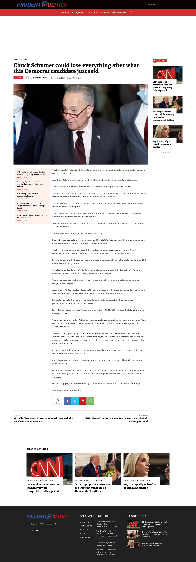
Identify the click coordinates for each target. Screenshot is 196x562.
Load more (167, 153)
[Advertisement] (98, 34)
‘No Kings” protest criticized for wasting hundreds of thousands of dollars (31, 184)
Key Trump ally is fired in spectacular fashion (27, 195)
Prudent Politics (40, 78)
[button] (132, 12)
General (23, 59)
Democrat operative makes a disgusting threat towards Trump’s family (31, 205)
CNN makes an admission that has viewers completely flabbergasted (162, 86)
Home (16, 59)
